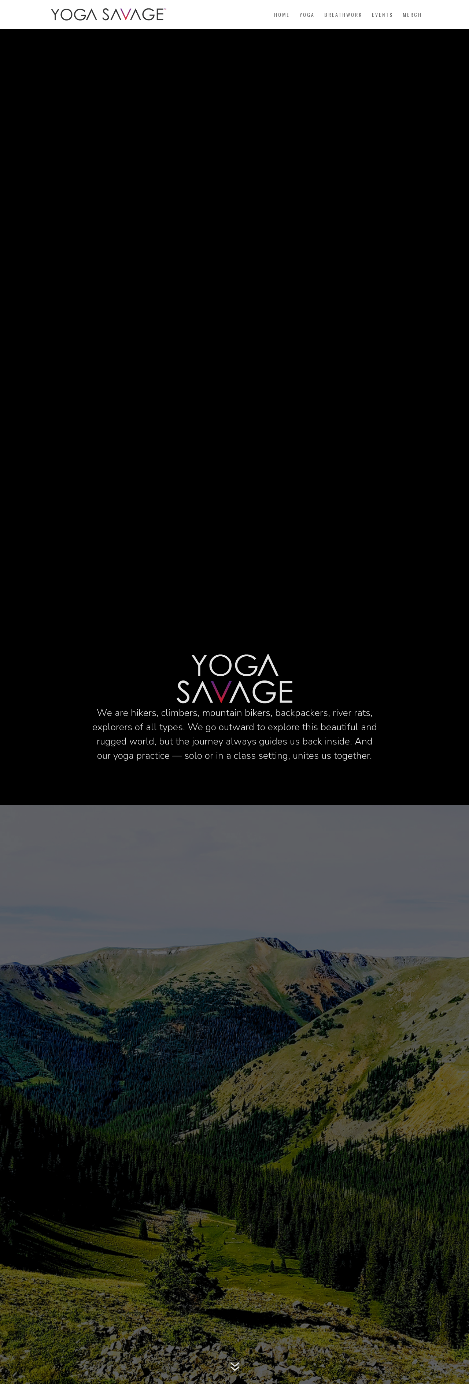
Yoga (307, 15)
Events (382, 15)
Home (282, 15)
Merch (412, 15)
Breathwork (343, 15)
